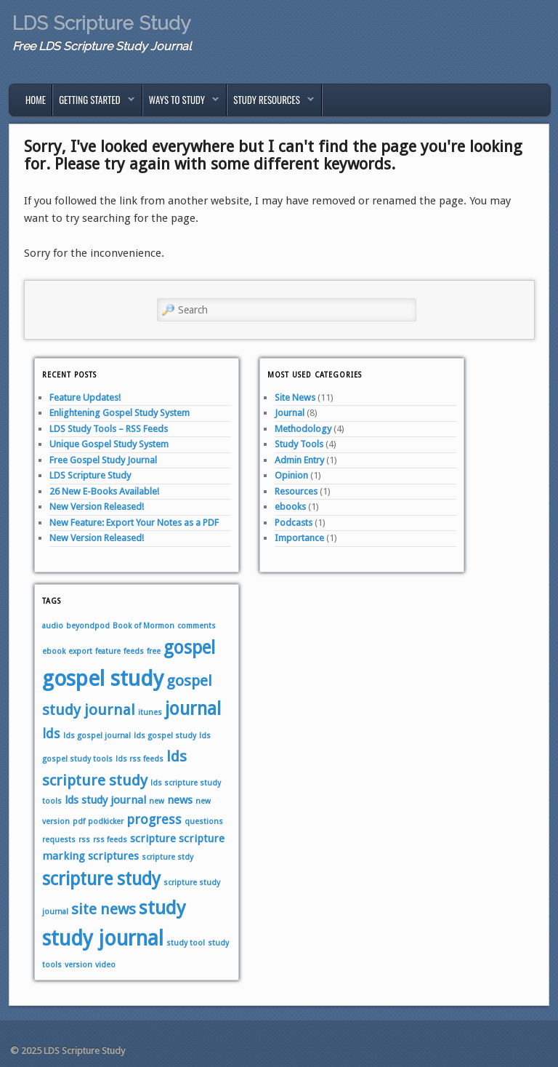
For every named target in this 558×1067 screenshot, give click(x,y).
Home (35, 99)
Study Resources (270, 103)
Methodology (303, 428)
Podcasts (293, 522)
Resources (296, 491)
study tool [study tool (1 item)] (185, 943)
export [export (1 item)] (80, 651)
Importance (299, 537)
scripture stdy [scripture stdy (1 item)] (167, 857)
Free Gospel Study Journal (103, 460)
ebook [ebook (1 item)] (53, 651)
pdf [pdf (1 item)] (79, 821)
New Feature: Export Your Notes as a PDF (134, 522)
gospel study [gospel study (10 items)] (102, 678)
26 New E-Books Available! (104, 491)
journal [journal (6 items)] (193, 708)
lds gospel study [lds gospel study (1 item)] (165, 735)
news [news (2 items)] (180, 800)
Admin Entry (299, 460)
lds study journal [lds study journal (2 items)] (105, 800)
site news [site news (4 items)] (103, 909)
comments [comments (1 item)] (196, 626)
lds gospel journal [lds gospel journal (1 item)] (97, 735)
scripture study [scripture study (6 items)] (101, 879)
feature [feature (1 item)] (108, 651)
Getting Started (93, 103)
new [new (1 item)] (156, 801)
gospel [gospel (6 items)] (189, 647)
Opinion (291, 475)
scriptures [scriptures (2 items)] (113, 856)
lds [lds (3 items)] (51, 733)
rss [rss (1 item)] (84, 839)
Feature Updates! (85, 397)
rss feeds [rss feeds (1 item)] (110, 839)
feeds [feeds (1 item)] (134, 651)
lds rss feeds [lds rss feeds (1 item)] (139, 759)
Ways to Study (181, 103)
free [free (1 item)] (154, 651)
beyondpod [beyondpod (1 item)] (88, 626)
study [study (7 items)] (162, 908)
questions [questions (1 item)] (204, 821)
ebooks (290, 506)
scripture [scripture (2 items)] (153, 838)
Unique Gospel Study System (109, 444)
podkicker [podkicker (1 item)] (106, 821)
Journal (289, 412)
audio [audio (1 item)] (52, 626)
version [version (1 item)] (78, 965)
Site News (295, 397)
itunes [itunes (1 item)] (150, 712)
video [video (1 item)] (105, 965)
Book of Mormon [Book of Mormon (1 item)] (143, 626)
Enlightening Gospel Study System (119, 412)
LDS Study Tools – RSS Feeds (108, 428)
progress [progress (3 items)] (154, 819)
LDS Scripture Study (101, 23)
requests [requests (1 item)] (59, 839)
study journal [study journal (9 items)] (102, 939)
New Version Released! (96, 506)
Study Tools (299, 444)
